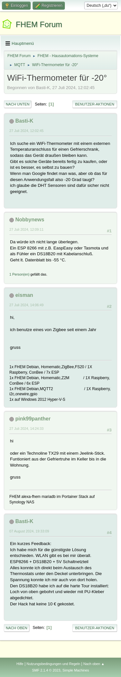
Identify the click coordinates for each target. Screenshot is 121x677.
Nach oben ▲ (94, 664)
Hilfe (20, 664)
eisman (24, 295)
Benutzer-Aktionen (94, 104)
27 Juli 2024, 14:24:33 (26, 428)
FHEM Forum (39, 24)
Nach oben (16, 628)
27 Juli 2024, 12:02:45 (26, 131)
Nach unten (17, 104)
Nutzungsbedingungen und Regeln (53, 664)
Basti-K (24, 121)
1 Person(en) (19, 274)
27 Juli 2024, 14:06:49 (26, 305)
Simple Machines (76, 670)
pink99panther (32, 418)
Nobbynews (29, 219)
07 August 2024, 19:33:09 (29, 531)
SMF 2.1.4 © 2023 (46, 670)
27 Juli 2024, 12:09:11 (26, 229)
